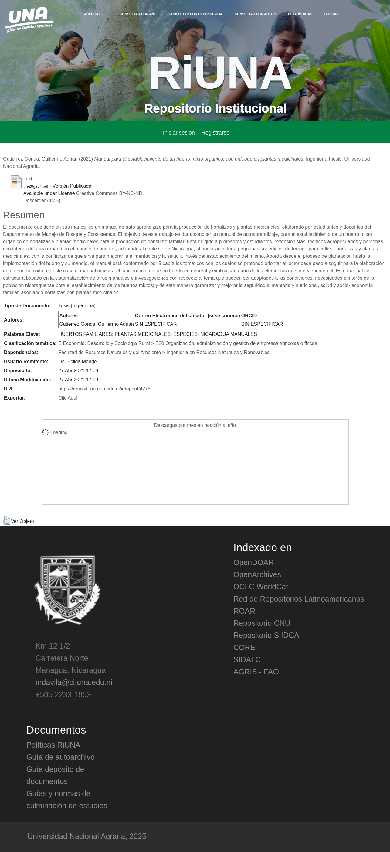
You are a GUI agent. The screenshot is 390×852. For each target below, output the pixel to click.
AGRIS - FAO (256, 671)
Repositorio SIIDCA (266, 634)
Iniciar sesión (179, 132)
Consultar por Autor (255, 13)
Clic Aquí (67, 397)
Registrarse (215, 132)
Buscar (331, 13)
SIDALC (247, 659)
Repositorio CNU (261, 622)
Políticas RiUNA (53, 744)
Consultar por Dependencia (195, 13)
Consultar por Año (138, 13)
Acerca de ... (95, 13)
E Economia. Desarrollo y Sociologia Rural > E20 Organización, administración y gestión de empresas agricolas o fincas (187, 342)
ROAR (244, 610)
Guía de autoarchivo (60, 756)
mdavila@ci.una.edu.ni (74, 682)
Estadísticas (300, 13)
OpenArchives (257, 574)
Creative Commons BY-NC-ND (109, 192)
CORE (244, 647)
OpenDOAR (253, 562)
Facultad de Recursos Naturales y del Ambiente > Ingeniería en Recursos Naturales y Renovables (164, 352)
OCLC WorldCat (260, 586)
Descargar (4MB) (41, 200)
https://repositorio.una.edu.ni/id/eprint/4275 (104, 388)
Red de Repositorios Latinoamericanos (298, 598)
